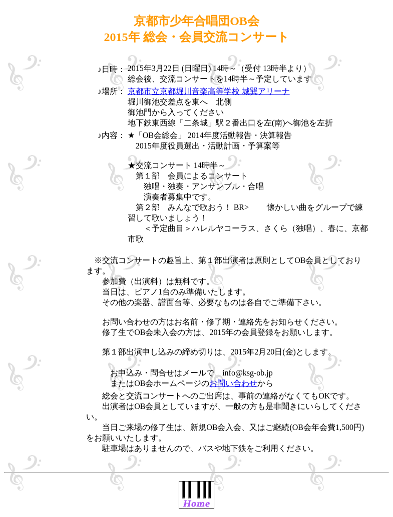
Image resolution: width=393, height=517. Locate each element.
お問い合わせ (233, 383)
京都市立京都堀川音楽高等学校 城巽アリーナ (209, 91)
